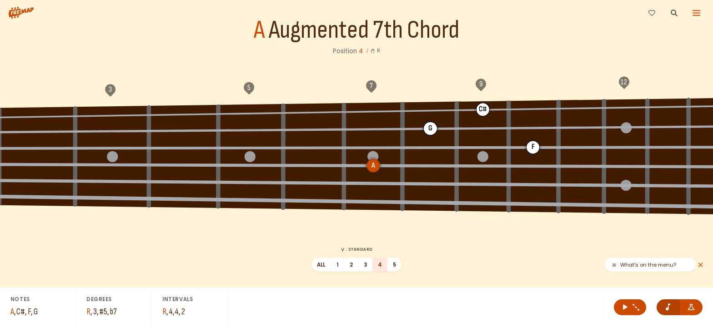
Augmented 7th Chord (364, 30)
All (321, 264)
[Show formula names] (691, 307)
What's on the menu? (644, 265)
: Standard (356, 249)
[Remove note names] (668, 307)
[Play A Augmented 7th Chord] (630, 307)
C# (387, 109)
